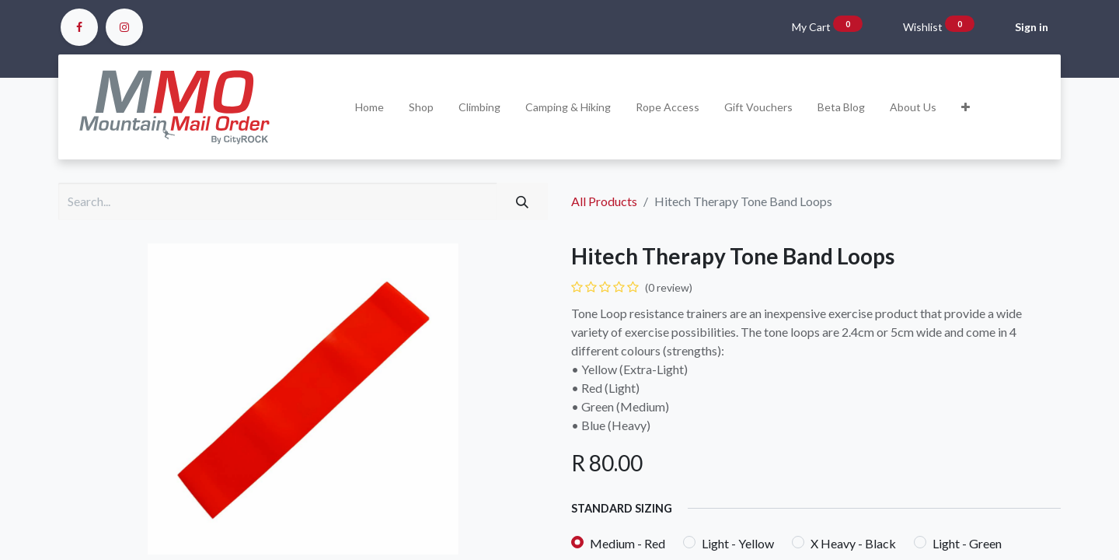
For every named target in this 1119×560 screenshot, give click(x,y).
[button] (965, 107)
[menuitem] (369, 107)
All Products (604, 201)
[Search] (522, 201)
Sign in (1031, 26)
